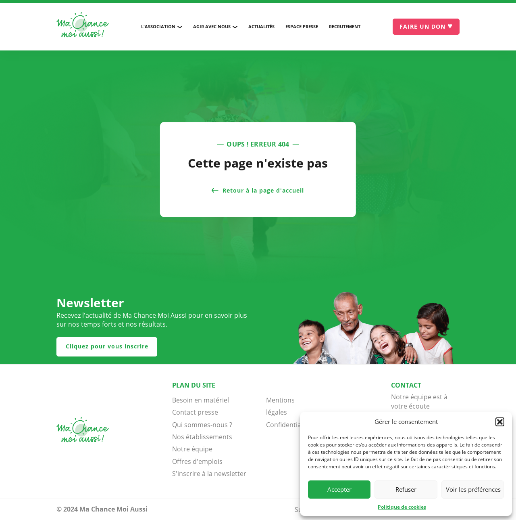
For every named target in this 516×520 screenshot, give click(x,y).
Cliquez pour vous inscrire (107, 346)
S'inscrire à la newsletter (209, 473)
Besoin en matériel (200, 400)
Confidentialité (286, 424)
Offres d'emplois (197, 461)
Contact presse (195, 412)
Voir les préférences (473, 489)
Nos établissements (202, 436)
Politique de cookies (402, 506)
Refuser (405, 489)
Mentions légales (280, 406)
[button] (500, 422)
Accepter (339, 489)
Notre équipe (192, 449)
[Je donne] (426, 27)
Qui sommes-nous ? (202, 424)
